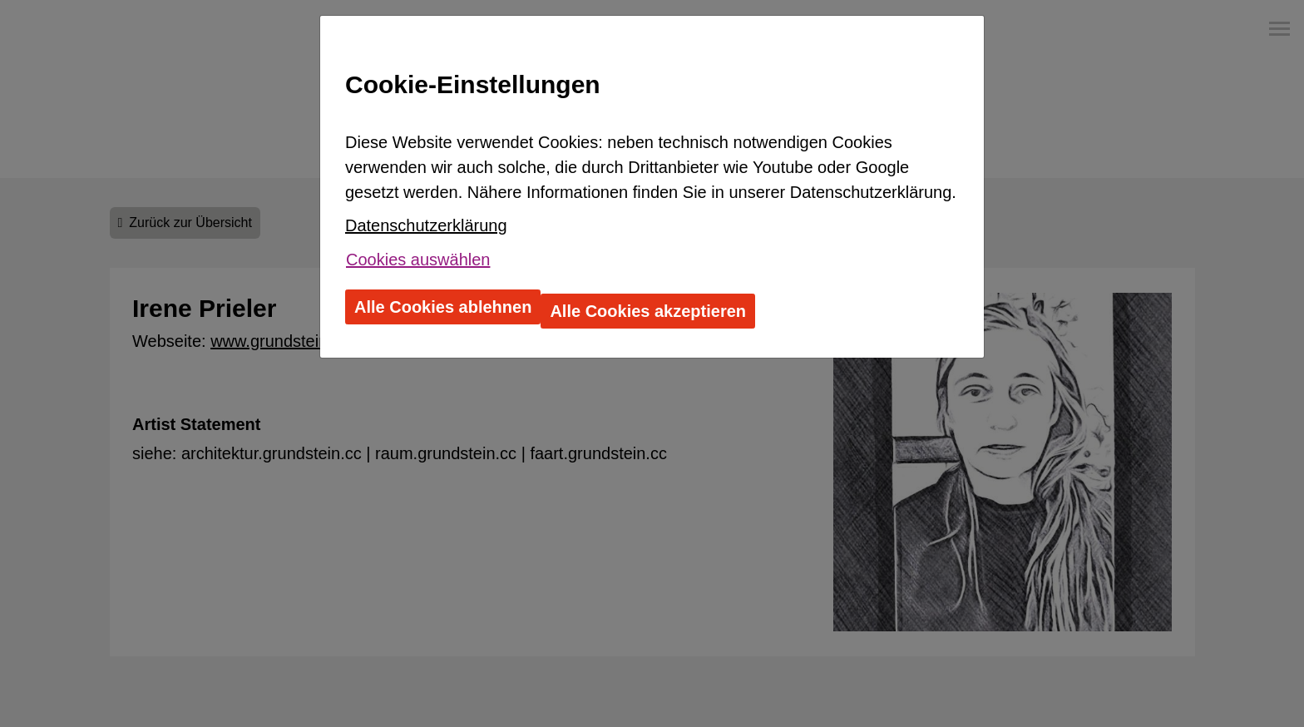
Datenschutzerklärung (426, 225)
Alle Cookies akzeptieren (648, 311)
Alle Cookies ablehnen (442, 307)
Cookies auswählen (418, 259)
